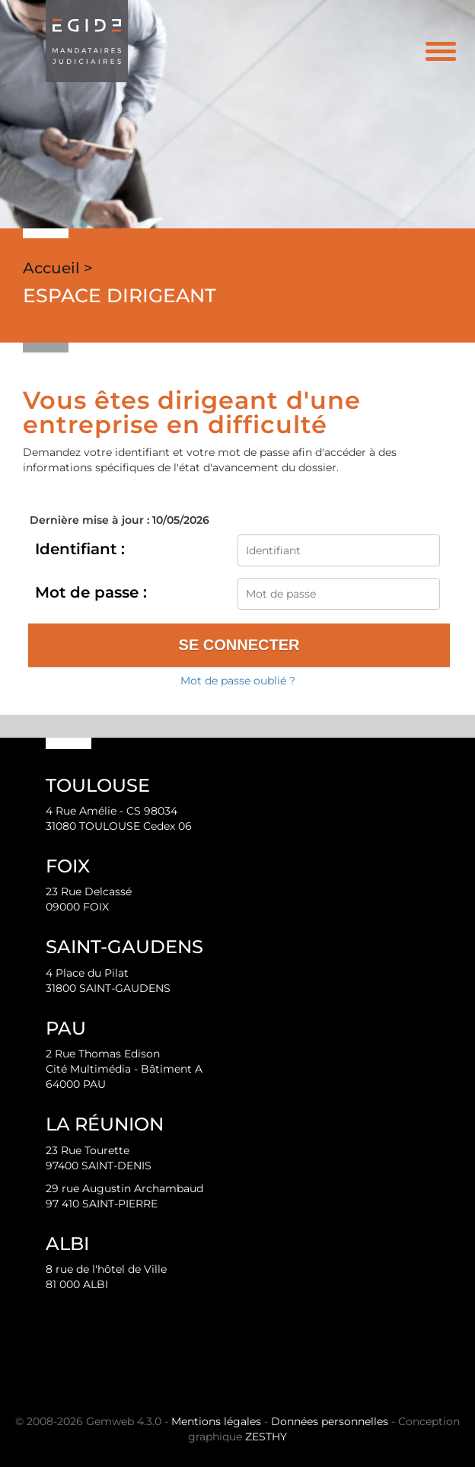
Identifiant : (80, 549)
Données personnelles (329, 1421)
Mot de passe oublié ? (237, 680)
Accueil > (58, 268)
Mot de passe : (91, 592)
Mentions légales (216, 1421)
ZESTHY (266, 1436)
